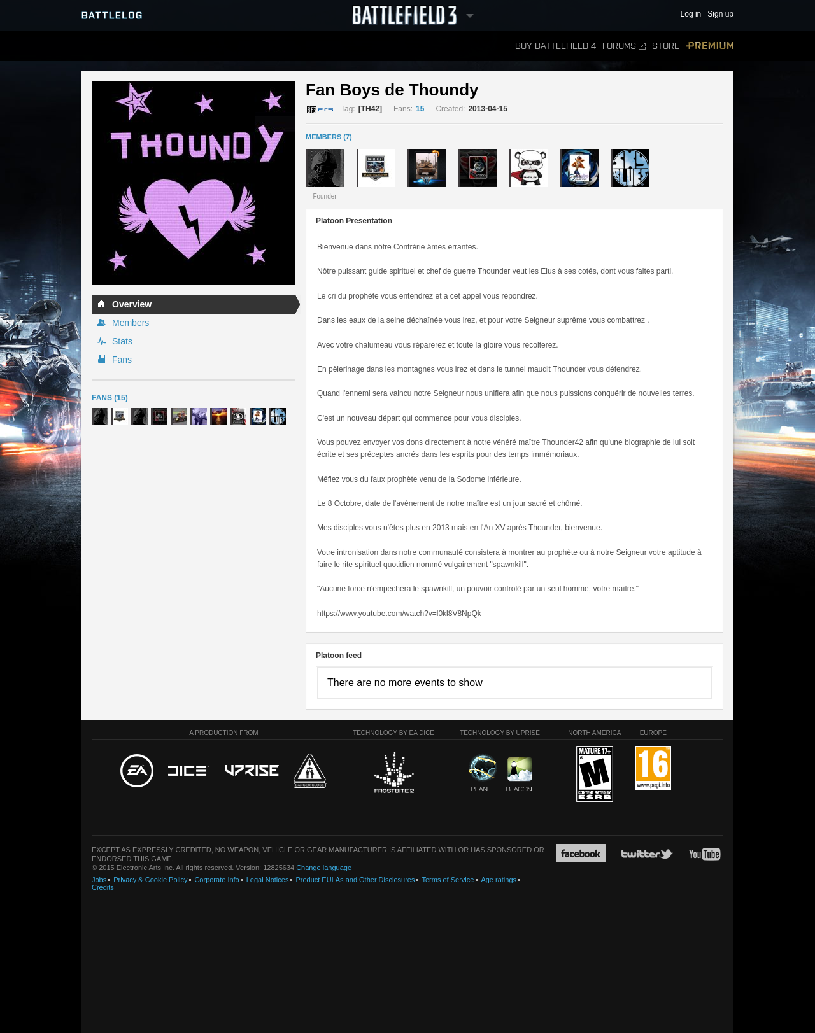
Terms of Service (448, 879)
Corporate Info (216, 879)
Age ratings (498, 879)
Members (130, 323)
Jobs (99, 879)
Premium (710, 46)
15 (420, 108)
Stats (122, 341)
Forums (624, 46)
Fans (122, 360)
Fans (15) (110, 397)
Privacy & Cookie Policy (150, 879)
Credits (103, 887)
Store (665, 46)
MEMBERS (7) (329, 137)
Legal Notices (267, 879)
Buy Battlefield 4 (555, 46)
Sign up (720, 14)
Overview (132, 304)
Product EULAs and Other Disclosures (355, 879)
